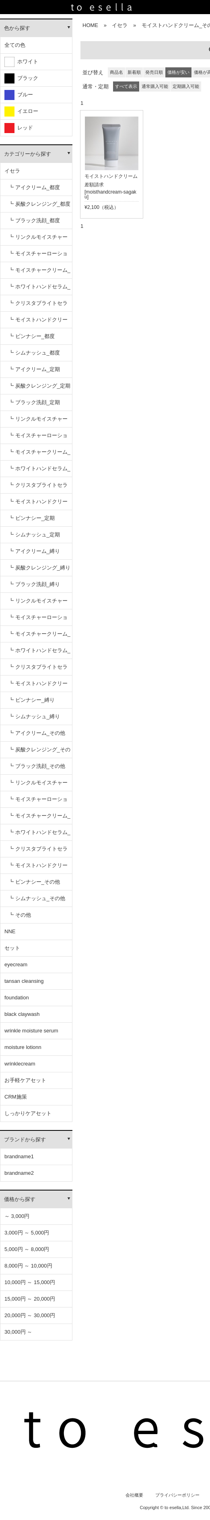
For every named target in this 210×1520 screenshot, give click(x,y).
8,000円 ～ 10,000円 (28, 1266)
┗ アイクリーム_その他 (36, 733)
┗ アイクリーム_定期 (34, 369)
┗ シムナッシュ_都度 (34, 353)
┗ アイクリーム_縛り (34, 551)
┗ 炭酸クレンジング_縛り (39, 568)
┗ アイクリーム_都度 (34, 187)
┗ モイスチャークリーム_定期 (39, 455)
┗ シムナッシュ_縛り (34, 716)
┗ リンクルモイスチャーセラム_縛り (38, 603)
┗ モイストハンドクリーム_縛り (38, 686)
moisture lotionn (22, 1047)
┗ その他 (19, 915)
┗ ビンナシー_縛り (31, 700)
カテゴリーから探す (27, 154)
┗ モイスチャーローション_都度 (38, 256)
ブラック (21, 78)
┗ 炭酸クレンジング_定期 (39, 386)
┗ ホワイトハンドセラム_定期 (39, 471)
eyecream (15, 964)
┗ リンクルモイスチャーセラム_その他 (38, 785)
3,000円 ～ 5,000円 (26, 1233)
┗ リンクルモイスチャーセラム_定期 (38, 421)
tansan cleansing (24, 981)
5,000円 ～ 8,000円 (26, 1249)
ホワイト (21, 62)
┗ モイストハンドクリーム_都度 (38, 322)
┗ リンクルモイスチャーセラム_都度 (38, 240)
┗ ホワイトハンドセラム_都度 (39, 289)
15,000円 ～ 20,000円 (29, 1299)
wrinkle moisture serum (31, 1031)
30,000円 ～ (18, 1332)
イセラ (12, 171)
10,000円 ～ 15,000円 (29, 1282)
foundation (16, 998)
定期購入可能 (186, 86)
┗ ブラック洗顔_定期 (34, 402)
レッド (18, 128)
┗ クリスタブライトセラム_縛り (38, 670)
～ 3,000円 (16, 1216)
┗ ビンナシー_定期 (31, 518)
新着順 (134, 72)
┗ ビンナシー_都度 (31, 336)
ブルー (18, 95)
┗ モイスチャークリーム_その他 (39, 818)
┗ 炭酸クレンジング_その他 (39, 752)
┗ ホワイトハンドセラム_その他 (39, 835)
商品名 (116, 72)
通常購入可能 (155, 86)
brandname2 (19, 1173)
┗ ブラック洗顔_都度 (34, 220)
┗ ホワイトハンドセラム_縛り (39, 653)
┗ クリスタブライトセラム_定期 (38, 488)
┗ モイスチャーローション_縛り (38, 620)
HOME (90, 25)
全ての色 (14, 45)
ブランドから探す (25, 1139)
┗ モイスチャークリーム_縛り (39, 636)
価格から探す (19, 1199)
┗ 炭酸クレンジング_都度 (39, 204)
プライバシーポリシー (177, 1495)
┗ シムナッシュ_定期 (34, 535)
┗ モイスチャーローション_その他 (38, 802)
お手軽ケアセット (25, 1080)
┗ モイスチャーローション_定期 (38, 438)
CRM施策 (15, 1097)
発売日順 (154, 72)
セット (12, 948)
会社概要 (134, 1495)
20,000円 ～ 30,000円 (29, 1315)
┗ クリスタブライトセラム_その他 (38, 851)
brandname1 (19, 1156)
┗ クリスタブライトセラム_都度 (38, 306)
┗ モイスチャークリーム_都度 (39, 273)
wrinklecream (19, 1064)
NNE (9, 931)
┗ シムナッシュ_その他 (36, 898)
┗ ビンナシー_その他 (34, 882)
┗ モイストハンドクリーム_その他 (38, 868)
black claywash (21, 1014)
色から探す (17, 28)
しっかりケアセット (27, 1113)
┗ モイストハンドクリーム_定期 (38, 504)
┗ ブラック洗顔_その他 (36, 766)
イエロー (21, 111)
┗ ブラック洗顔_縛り (34, 584)
